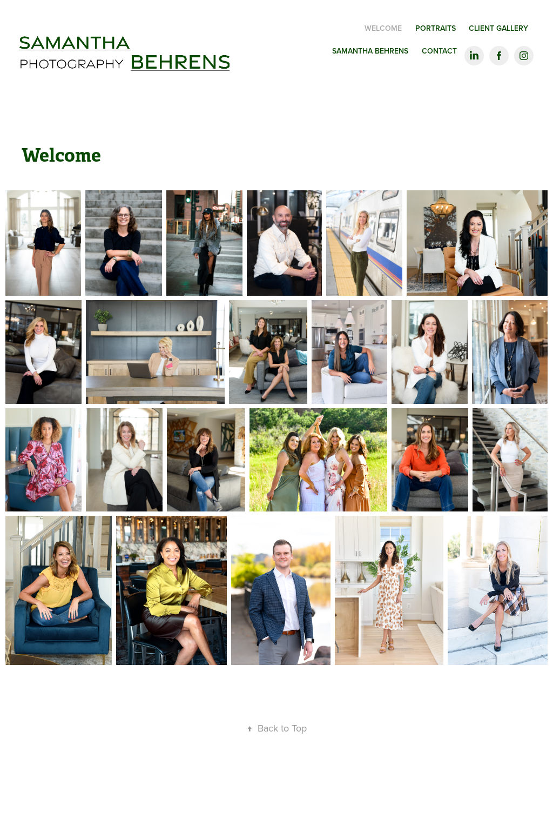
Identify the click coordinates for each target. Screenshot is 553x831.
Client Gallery (498, 28)
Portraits (435, 28)
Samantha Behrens (370, 50)
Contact (439, 50)
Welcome (383, 28)
